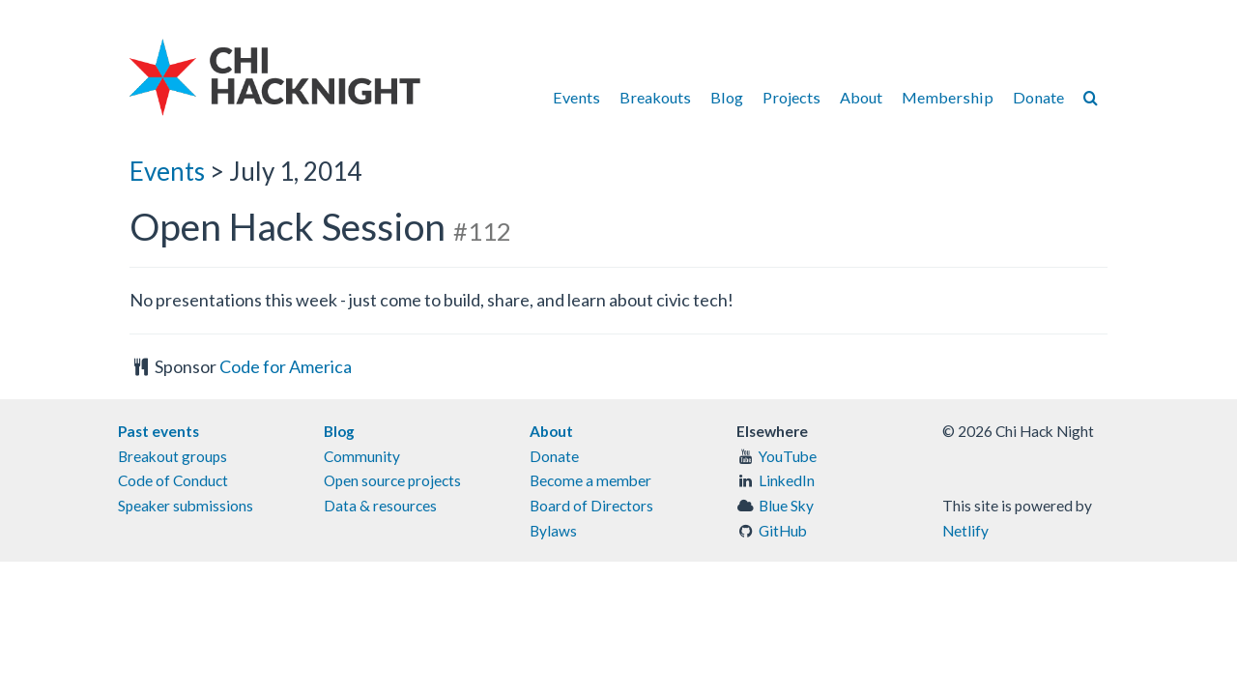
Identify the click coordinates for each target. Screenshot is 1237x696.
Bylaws (553, 530)
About (861, 97)
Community (362, 456)
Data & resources (380, 505)
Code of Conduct (173, 480)
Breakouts (655, 97)
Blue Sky (786, 505)
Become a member (590, 480)
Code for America (285, 366)
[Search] (1091, 97)
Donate (1038, 97)
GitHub (783, 530)
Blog (726, 97)
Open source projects (392, 480)
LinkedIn (787, 480)
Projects (791, 97)
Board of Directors (591, 505)
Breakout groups (172, 456)
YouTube (788, 456)
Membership (947, 97)
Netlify (965, 530)
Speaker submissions (185, 505)
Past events (158, 431)
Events (576, 97)
